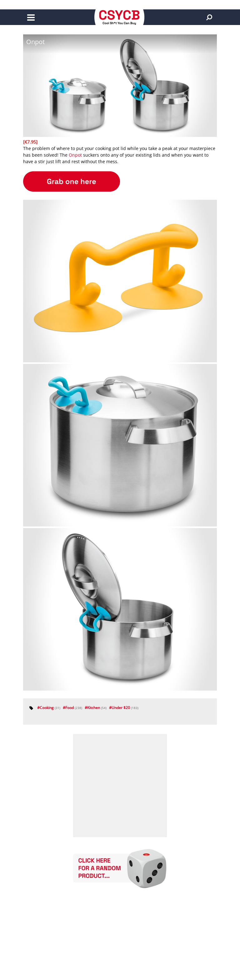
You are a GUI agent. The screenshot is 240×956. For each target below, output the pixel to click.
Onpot (75, 155)
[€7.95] (30, 142)
